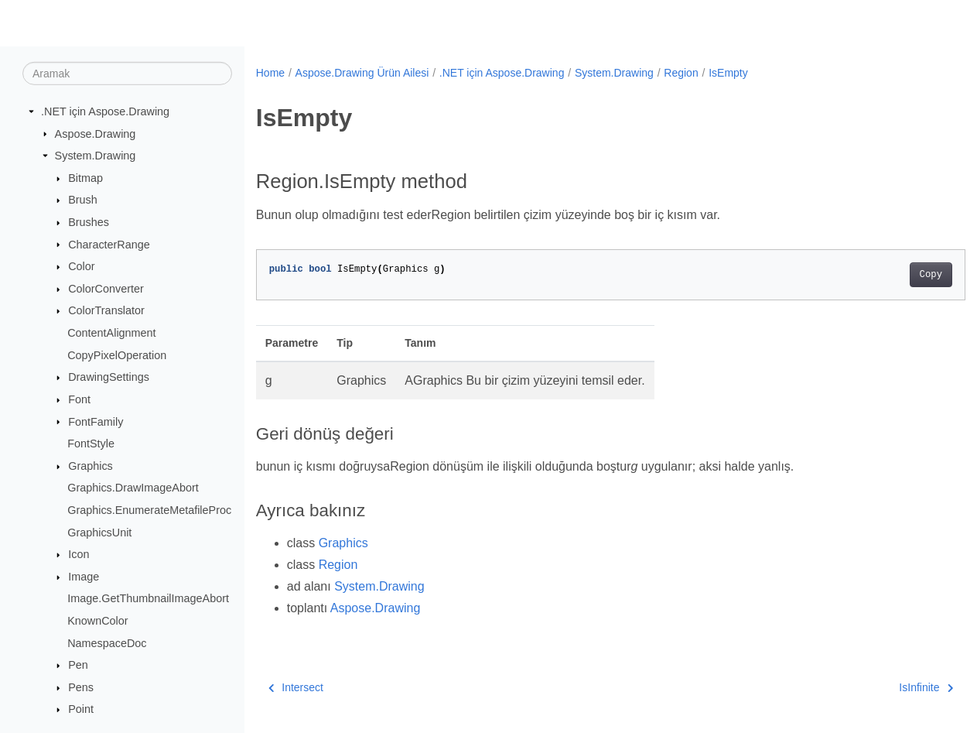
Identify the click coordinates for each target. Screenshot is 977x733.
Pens (81, 687)
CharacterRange (109, 244)
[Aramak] (127, 73)
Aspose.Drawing (95, 133)
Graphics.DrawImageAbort (133, 487)
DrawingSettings (108, 377)
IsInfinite (877, 687)
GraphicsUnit (99, 532)
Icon (78, 554)
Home (270, 73)
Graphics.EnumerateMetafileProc (149, 510)
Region (681, 73)
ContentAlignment (111, 333)
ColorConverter (106, 289)
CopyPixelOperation (116, 355)
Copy (881, 274)
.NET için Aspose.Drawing (105, 111)
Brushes (88, 222)
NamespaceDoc (106, 642)
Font (79, 399)
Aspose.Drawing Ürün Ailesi (362, 73)
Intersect (295, 687)
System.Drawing (95, 155)
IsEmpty (728, 73)
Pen (78, 665)
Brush (82, 200)
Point (81, 709)
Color (81, 266)
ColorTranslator (106, 310)
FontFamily (95, 421)
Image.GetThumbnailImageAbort (148, 598)
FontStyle (90, 443)
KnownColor (97, 621)
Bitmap (85, 178)
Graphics (90, 466)
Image (83, 576)
